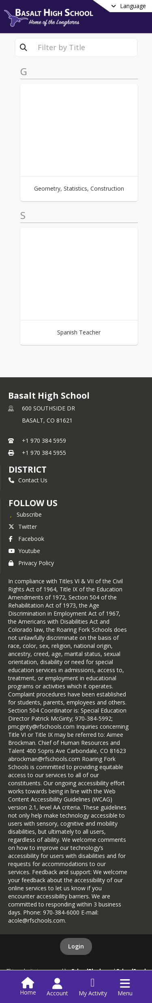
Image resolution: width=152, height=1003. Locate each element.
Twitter (23, 526)
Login (76, 946)
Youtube (24, 551)
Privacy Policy (31, 563)
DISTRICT (28, 469)
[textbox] (84, 47)
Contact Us (28, 480)
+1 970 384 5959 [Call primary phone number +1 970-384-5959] (44, 440)
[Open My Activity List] (93, 987)
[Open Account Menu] (57, 987)
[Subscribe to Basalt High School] (25, 514)
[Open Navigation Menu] (125, 987)
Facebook (26, 539)
